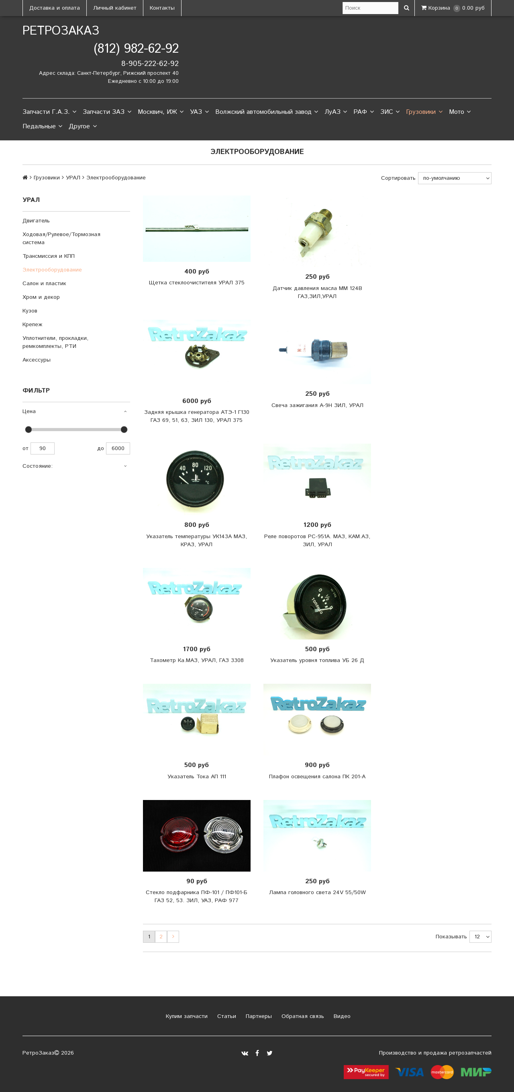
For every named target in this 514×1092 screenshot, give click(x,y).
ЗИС (390, 112)
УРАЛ (73, 178)
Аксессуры (36, 360)
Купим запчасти (186, 1016)
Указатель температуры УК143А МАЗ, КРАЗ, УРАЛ (196, 541)
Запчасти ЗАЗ (107, 112)
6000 (118, 448)
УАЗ (199, 112)
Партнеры (258, 1016)
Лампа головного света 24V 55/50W (317, 892)
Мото (460, 112)
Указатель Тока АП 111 (196, 777)
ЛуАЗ (335, 112)
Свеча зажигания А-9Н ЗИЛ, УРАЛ (317, 405)
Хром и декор (41, 297)
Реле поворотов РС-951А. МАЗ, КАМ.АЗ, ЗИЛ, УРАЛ (317, 541)
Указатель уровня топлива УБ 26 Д (317, 660)
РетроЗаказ (60, 31)
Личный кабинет (115, 8)
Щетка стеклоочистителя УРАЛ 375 (197, 283)
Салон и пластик (44, 284)
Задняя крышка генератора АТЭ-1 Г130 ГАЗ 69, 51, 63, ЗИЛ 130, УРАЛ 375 (196, 416)
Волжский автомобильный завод (266, 112)
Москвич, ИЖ (161, 112)
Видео (341, 1016)
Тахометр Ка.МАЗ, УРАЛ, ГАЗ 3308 (197, 660)
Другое (82, 126)
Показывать (451, 937)
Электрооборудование (52, 270)
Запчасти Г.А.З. (49, 112)
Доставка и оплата (54, 8)
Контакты (162, 8)
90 (43, 448)
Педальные (42, 126)
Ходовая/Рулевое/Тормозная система (61, 238)
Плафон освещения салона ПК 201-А (317, 777)
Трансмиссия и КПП (48, 256)
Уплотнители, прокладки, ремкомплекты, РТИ (55, 342)
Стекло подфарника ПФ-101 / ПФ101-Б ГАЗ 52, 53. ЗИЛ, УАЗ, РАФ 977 (196, 896)
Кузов (29, 311)
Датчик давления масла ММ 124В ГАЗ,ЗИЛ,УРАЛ (317, 292)
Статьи (225, 1016)
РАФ (363, 112)
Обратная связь (301, 1016)
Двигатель (36, 221)
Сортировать (398, 178)
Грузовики (424, 112)
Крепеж (32, 325)
